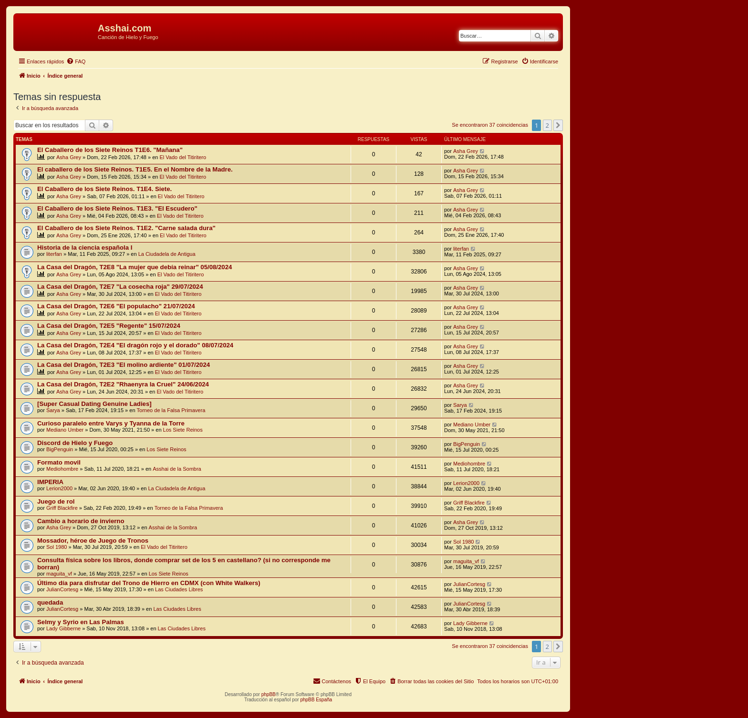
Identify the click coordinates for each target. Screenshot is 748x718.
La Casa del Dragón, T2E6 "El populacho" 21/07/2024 (116, 306)
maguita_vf (59, 573)
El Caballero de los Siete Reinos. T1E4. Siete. (104, 188)
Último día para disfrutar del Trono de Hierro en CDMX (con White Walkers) (148, 583)
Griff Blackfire (62, 508)
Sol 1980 (56, 547)
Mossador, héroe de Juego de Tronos (92, 540)
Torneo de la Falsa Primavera (171, 410)
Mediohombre (62, 469)
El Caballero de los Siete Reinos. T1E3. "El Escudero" (117, 208)
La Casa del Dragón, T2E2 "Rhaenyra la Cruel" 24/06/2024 (123, 384)
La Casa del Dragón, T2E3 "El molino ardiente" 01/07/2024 (123, 364)
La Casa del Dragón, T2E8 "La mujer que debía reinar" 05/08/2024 (134, 267)
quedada (50, 602)
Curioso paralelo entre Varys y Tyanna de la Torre (111, 423)
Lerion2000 (59, 488)
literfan (54, 254)
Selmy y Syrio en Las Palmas (80, 622)
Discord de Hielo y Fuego (75, 442)
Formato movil (59, 462)
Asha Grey (68, 157)
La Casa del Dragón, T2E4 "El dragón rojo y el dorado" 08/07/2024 (135, 345)
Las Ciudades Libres (179, 589)
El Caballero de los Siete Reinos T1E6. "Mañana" (110, 149)
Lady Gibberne (63, 628)
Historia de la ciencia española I (84, 247)
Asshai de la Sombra (177, 469)
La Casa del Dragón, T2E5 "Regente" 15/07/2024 (108, 325)
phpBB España (316, 699)
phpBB (268, 694)
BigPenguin (59, 449)
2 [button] (547, 125)
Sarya (53, 410)
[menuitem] (75, 61)
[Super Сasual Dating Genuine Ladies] (94, 403)
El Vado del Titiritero (183, 157)
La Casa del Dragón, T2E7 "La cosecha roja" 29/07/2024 (120, 286)
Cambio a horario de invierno (80, 521)
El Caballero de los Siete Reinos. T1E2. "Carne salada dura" (126, 228)
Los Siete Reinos (183, 430)
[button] (558, 125)
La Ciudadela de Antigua (167, 254)
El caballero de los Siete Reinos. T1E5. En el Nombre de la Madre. (135, 169)
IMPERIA (50, 481)
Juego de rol (55, 501)
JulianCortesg (62, 589)
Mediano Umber (64, 430)
